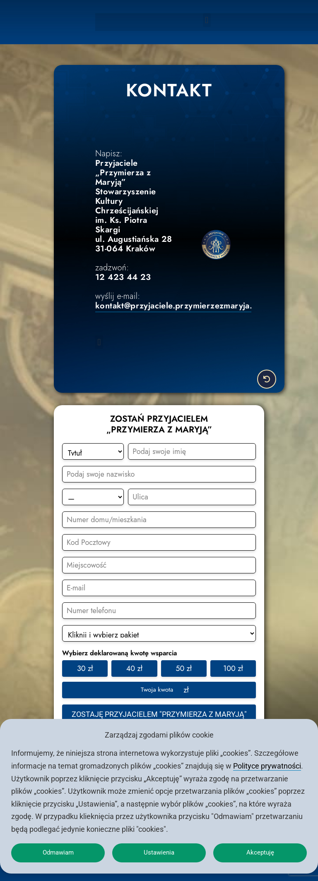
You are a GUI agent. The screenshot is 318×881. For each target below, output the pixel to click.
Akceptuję (260, 851)
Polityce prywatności (267, 762)
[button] (207, 20)
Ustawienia (159, 851)
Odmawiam (58, 851)
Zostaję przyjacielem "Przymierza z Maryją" (159, 713)
